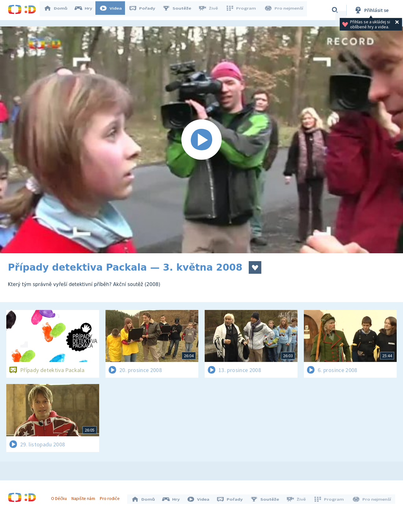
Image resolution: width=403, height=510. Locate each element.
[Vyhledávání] (335, 10)
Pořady (145, 10)
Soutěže (180, 10)
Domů (58, 10)
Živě (211, 10)
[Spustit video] (201, 139)
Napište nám (84, 497)
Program (242, 10)
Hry (86, 10)
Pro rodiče (111, 497)
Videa (113, 10)
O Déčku (60, 497)
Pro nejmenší (284, 10)
